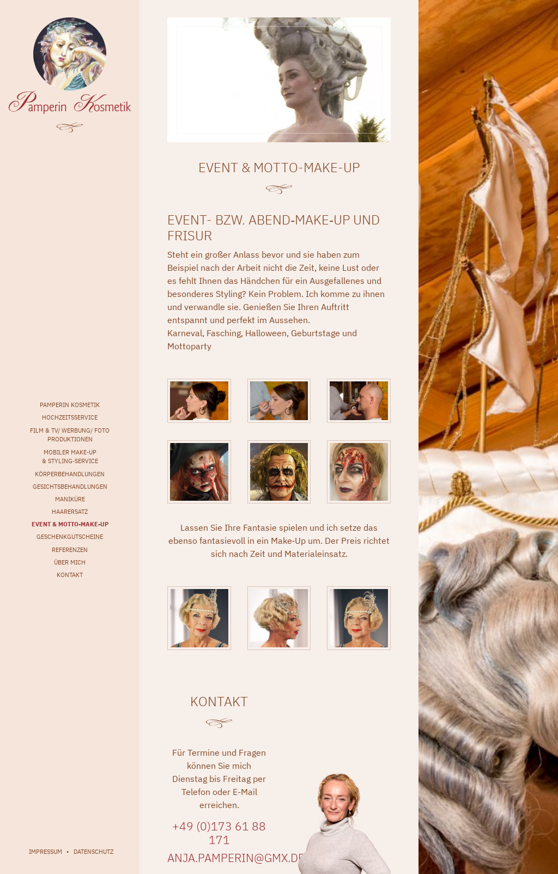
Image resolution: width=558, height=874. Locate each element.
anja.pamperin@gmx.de (236, 858)
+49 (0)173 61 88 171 (219, 833)
